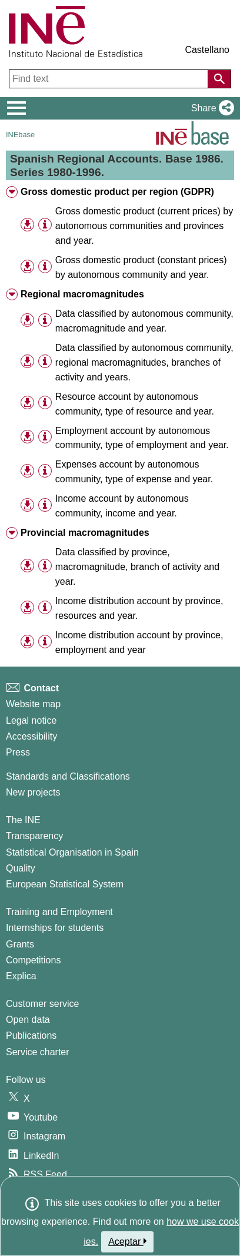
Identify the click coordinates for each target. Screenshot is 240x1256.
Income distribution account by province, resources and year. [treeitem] (139, 608)
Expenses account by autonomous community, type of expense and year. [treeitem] (134, 471)
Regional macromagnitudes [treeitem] (82, 294)
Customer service (42, 1004)
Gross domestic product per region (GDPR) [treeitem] (117, 192)
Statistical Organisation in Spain (72, 852)
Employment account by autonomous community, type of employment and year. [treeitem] (142, 438)
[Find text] (110, 78)
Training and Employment (59, 912)
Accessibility (31, 736)
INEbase (20, 134)
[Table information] (45, 225)
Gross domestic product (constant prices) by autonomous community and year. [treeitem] (141, 267)
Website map (33, 704)
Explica (21, 976)
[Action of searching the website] (219, 78)
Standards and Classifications (68, 776)
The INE (23, 820)
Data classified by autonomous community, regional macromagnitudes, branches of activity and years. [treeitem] (144, 362)
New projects (33, 792)
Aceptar (127, 1241)
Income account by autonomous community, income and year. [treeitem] (122, 505)
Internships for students (55, 928)
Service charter (37, 1052)
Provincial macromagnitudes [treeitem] (85, 533)
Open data (28, 1020)
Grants (20, 944)
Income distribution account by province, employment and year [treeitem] (139, 642)
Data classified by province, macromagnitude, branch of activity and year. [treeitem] (137, 566)
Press (18, 752)
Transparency (34, 836)
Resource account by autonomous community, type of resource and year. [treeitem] (134, 404)
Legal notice (31, 720)
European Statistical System (65, 884)
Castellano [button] (207, 50)
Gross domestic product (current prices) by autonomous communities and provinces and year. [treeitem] (144, 226)
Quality (20, 868)
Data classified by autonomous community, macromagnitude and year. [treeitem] (144, 321)
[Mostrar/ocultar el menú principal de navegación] (17, 108)
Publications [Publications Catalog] (31, 1035)
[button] (210, 108)
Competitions (33, 960)
